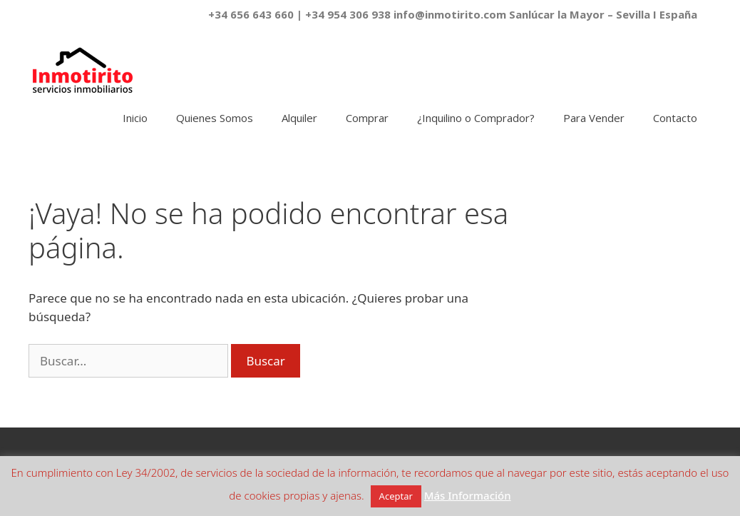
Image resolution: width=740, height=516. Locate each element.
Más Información (467, 495)
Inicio (135, 118)
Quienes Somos (214, 118)
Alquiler (299, 118)
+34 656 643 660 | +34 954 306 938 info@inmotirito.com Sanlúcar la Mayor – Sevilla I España (452, 14)
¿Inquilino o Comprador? (476, 118)
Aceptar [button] (396, 496)
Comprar (367, 118)
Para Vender (594, 118)
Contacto (675, 118)
